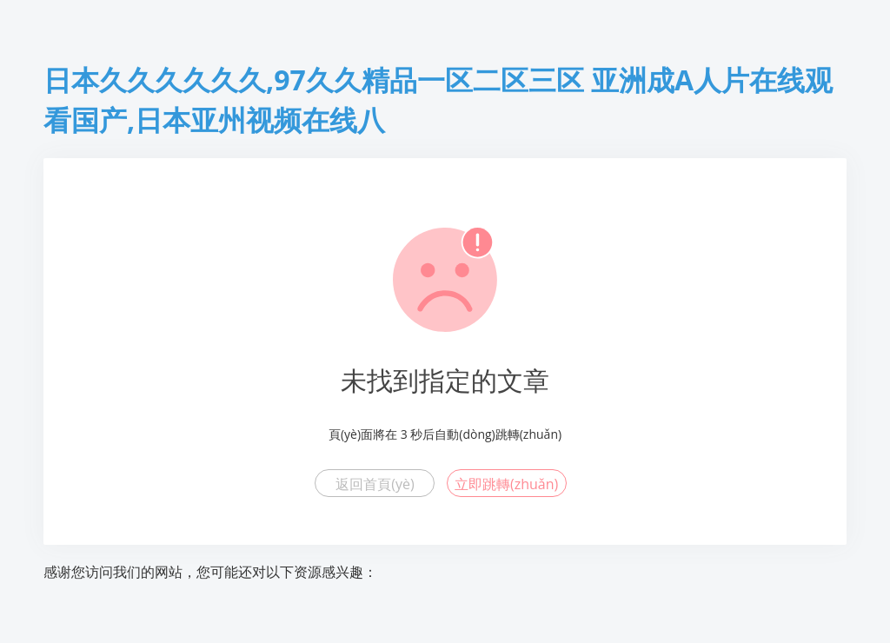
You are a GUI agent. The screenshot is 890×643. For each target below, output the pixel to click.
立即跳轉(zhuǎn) (506, 484)
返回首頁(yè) (374, 484)
